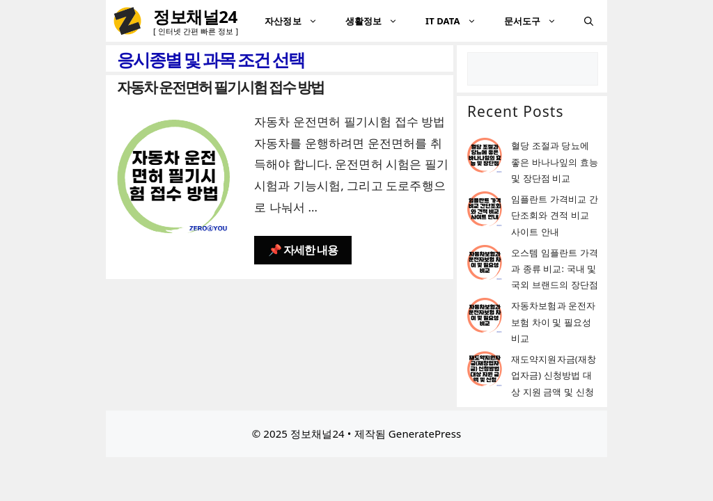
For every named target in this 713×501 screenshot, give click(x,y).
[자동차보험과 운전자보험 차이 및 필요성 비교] (484, 317)
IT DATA (457, 21)
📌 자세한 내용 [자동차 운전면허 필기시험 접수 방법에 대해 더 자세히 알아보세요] (303, 249)
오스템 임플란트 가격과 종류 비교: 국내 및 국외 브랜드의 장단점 (554, 269)
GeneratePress (425, 433)
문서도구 (537, 21)
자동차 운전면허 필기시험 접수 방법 (220, 87)
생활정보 (378, 21)
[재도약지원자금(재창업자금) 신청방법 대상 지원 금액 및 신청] (484, 371)
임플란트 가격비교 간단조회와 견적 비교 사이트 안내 (554, 215)
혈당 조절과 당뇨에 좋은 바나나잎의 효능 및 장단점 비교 (554, 161)
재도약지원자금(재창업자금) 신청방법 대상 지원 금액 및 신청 (553, 375)
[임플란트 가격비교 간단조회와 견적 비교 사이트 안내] (484, 211)
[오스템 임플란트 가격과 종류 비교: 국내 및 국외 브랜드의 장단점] (484, 265)
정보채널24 (195, 16)
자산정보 (298, 21)
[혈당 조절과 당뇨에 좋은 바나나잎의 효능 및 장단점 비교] (484, 157)
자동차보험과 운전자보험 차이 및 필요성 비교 (553, 321)
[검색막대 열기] (588, 21)
